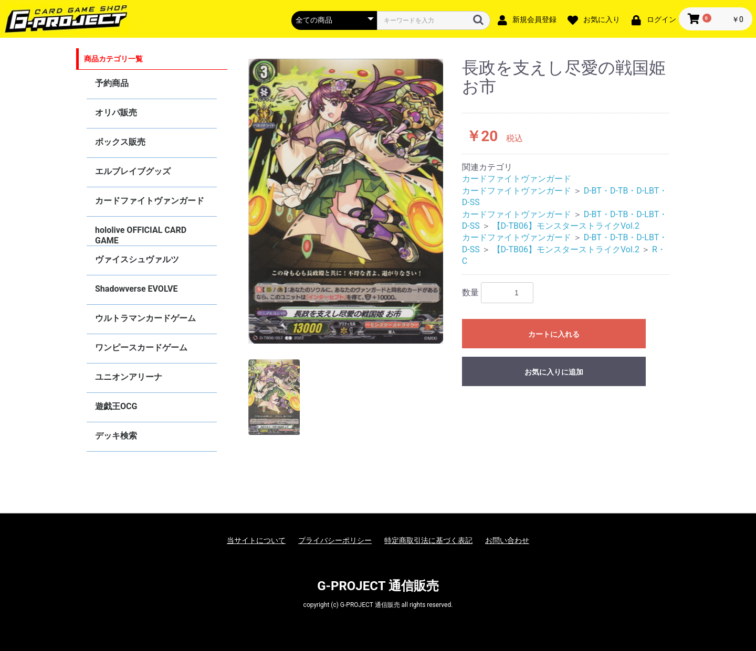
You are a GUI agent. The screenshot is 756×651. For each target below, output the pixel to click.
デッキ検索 (116, 436)
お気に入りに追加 (553, 372)
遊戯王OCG (116, 406)
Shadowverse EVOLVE (136, 289)
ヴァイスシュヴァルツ (137, 259)
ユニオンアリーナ (128, 377)
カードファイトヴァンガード (149, 201)
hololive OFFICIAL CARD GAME (140, 235)
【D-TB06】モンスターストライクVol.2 (565, 226)
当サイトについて (256, 540)
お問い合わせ (507, 540)
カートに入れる (554, 334)
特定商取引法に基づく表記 (428, 540)
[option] (346, 201)
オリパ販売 (116, 113)
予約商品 (112, 83)
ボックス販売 (120, 142)
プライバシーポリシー (335, 540)
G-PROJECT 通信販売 (378, 586)
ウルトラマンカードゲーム (145, 318)
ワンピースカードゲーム (141, 348)
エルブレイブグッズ (133, 171)
